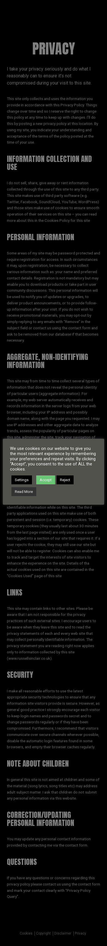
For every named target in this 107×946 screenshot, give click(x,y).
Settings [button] (22, 480)
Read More (24, 491)
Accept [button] (46, 480)
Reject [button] (65, 480)
